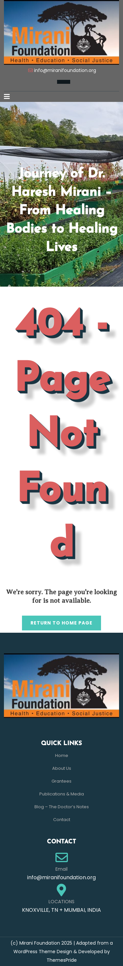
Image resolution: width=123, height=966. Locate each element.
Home (61, 755)
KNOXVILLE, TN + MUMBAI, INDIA (61, 910)
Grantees (61, 781)
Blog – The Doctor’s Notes (61, 807)
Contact (61, 819)
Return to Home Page (57, 621)
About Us (61, 768)
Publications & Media (61, 794)
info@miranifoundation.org (65, 70)
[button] (9, 96)
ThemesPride (62, 960)
